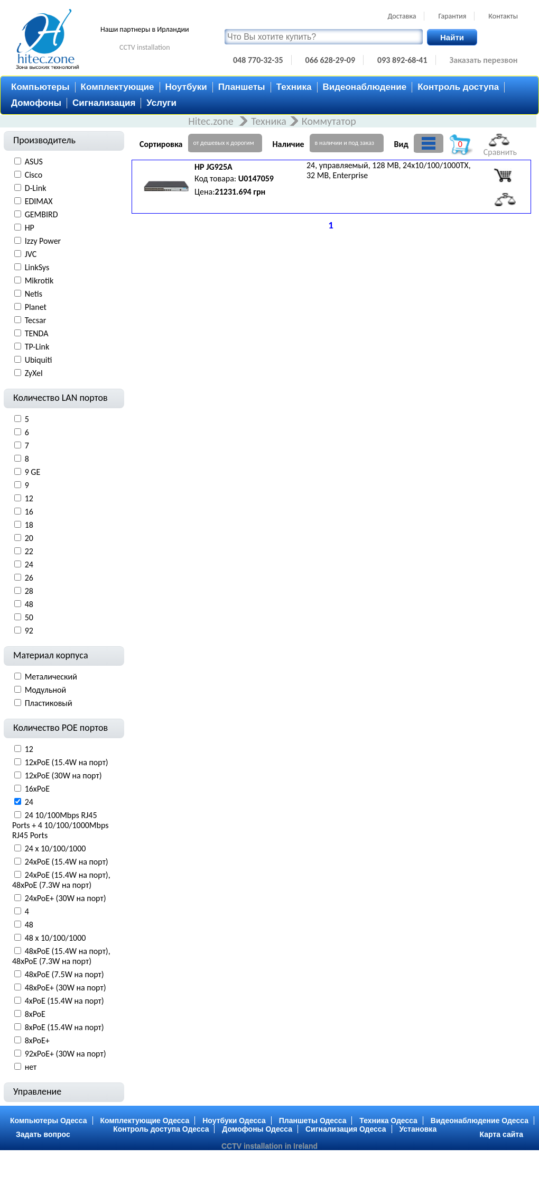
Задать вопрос (43, 1134)
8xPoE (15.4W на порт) (64, 1027)
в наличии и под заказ (344, 142)
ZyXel (34, 373)
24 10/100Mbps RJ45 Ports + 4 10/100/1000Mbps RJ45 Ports (60, 825)
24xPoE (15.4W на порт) (66, 862)
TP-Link (37, 347)
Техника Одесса (388, 1120)
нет (31, 1067)
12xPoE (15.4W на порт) (66, 762)
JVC (31, 254)
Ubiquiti (38, 360)
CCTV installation (144, 47)
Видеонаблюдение (365, 87)
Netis (33, 294)
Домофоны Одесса (257, 1129)
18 (29, 525)
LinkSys (37, 267)
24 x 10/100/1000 (55, 848)
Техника (294, 87)
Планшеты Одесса (313, 1120)
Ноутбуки (186, 87)
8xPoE (35, 1014)
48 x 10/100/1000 (55, 938)
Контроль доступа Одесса (161, 1129)
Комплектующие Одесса (145, 1120)
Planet (36, 307)
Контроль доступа (458, 87)
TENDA (37, 333)
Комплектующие (117, 87)
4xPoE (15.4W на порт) (64, 1001)
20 (29, 538)
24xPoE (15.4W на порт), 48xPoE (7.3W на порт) (61, 880)
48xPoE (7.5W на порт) (64, 974)
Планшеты (241, 87)
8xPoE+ (37, 1040)
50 (29, 617)
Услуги (161, 103)
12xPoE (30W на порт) (63, 775)
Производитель (44, 140)
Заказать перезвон (484, 60)
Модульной (46, 690)
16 (29, 512)
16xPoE (37, 789)
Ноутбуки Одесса (234, 1120)
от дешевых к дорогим (223, 142)
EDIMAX (39, 201)
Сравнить (500, 145)
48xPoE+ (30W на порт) (65, 988)
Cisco (34, 175)
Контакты (503, 16)
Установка (418, 1129)
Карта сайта (501, 1134)
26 (29, 578)
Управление (37, 1091)
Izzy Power (43, 241)
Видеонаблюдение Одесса (479, 1120)
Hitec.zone (212, 121)
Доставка (401, 16)
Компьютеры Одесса (48, 1120)
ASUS (34, 162)
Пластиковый (48, 703)
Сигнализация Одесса (345, 1129)
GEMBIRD (41, 214)
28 (29, 591)
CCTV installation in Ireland (269, 1146)
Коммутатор (329, 121)
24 (29, 564)
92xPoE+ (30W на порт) (65, 1054)
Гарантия (452, 16)
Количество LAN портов (60, 397)
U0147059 (256, 178)
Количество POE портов (60, 727)
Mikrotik (39, 281)
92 (29, 631)
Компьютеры (40, 87)
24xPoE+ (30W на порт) (65, 898)
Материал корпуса (50, 655)
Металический (51, 677)
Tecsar (36, 320)
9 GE (33, 472)
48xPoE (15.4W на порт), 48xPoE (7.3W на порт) (61, 956)
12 (29, 498)
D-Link (36, 188)
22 (29, 551)
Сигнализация (103, 103)
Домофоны (36, 103)
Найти (452, 37)
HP (29, 228)
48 (29, 604)
